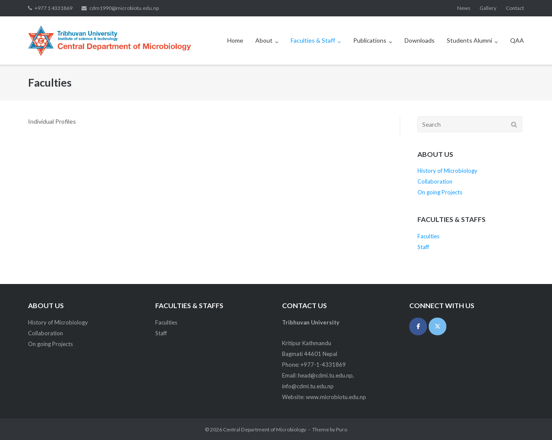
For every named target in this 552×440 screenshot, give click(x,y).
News (463, 8)
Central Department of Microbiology (264, 429)
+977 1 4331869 (53, 8)
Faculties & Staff (313, 40)
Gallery (488, 8)
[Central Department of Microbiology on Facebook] (418, 326)
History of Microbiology (447, 170)
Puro (341, 429)
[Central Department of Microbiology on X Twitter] (437, 326)
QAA (517, 40)
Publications (369, 40)
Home (235, 40)
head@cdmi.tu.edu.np (325, 375)
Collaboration (434, 181)
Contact (515, 8)
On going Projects (439, 192)
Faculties (428, 236)
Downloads (420, 40)
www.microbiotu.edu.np (336, 396)
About (264, 40)
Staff (423, 246)
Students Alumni (469, 40)
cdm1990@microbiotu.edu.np (124, 8)
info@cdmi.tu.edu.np (308, 386)
